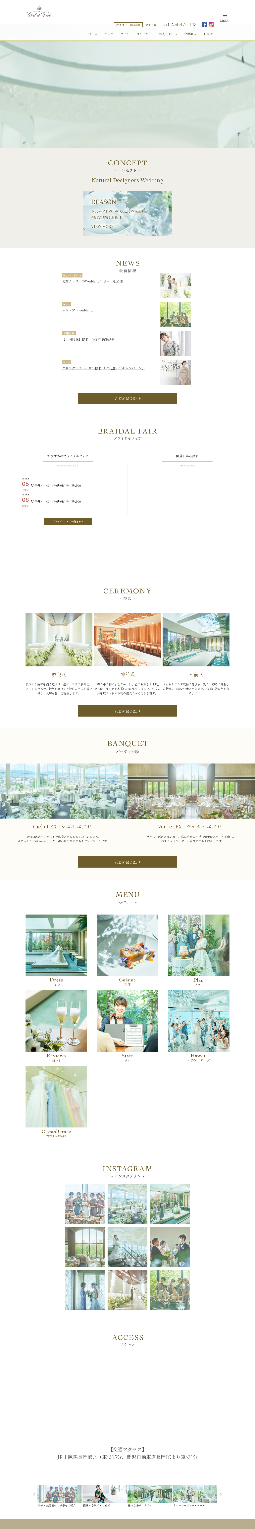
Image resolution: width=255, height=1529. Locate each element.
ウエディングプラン (201, 1438)
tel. (180, 7)
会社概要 (194, 1464)
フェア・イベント (128, 1444)
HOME (121, 1431)
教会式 (124, 1457)
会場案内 (190, 17)
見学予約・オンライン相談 (205, 1451)
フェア (109, 17)
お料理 (208, 17)
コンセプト (144, 17)
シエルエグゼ (160, 1438)
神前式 (124, 1464)
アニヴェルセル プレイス (164, 1470)
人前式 (124, 1470)
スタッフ (194, 1431)
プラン (125, 17)
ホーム (93, 17)
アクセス (150, 8)
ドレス (152, 1464)
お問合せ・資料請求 (128, 8)
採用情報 (194, 1457)
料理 (151, 1451)
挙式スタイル (168, 17)
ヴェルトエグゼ (161, 1444)
